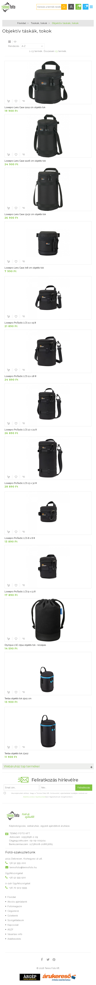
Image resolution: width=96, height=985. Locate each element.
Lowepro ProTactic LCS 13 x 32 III (21, 483)
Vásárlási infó (15, 934)
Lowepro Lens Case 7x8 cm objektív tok (24, 268)
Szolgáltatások (16, 920)
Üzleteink (13, 915)
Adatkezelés (14, 939)
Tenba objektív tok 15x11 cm (18, 698)
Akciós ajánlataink (17, 902)
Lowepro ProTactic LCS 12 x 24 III (21, 429)
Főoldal (21, 23)
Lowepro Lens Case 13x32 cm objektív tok (25, 214)
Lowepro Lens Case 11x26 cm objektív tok (25, 161)
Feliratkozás (84, 787)
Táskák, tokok (39, 23)
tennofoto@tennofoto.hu (23, 867)
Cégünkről (13, 911)
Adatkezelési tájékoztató (34, 797)
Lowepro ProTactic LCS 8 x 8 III (20, 538)
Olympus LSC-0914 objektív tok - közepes (25, 645)
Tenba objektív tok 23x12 (16, 753)
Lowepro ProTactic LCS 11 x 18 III (20, 376)
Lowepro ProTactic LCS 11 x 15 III (20, 323)
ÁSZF (10, 929)
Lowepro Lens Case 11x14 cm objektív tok (25, 107)
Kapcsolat (13, 925)
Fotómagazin (15, 906)
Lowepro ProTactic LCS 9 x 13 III (20, 591)
